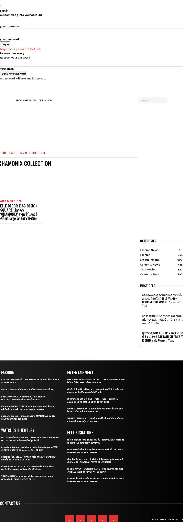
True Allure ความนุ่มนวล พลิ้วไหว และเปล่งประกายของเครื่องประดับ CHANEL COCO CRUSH (29, 463)
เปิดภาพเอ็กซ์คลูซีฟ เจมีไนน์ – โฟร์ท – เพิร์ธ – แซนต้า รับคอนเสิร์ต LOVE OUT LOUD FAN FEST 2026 (94, 386)
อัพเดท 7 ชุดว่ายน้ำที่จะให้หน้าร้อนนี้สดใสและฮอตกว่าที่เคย (29, 375)
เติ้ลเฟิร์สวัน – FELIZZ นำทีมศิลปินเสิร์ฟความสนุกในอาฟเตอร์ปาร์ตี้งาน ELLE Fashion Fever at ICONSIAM (94, 446)
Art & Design (10, 201)
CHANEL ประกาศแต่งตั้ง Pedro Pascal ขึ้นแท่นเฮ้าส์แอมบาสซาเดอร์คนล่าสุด (28, 367)
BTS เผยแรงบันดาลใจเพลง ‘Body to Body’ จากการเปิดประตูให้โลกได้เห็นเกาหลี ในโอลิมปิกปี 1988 (96, 367)
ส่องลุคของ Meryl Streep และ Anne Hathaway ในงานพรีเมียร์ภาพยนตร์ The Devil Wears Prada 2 (28, 394)
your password (9, 39)
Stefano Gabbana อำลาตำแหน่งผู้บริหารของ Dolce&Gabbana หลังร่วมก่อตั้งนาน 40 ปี (25, 384)
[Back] (0, 6)
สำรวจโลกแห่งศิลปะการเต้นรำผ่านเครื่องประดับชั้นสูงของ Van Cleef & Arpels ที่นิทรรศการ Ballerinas (29, 434)
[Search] (163, 100)
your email (7, 69)
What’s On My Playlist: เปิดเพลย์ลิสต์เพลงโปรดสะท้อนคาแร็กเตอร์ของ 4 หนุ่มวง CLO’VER (93, 406)
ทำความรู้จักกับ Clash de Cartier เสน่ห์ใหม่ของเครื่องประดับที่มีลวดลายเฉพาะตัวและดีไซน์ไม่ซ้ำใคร (29, 453)
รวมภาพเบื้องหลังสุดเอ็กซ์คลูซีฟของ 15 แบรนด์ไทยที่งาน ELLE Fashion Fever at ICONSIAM (94, 466)
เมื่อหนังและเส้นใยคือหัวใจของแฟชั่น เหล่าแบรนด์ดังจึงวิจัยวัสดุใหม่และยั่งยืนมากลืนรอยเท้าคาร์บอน (96, 427)
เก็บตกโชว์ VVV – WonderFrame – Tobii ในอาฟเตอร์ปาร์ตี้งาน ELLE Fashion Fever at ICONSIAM (95, 456)
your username (10, 26)
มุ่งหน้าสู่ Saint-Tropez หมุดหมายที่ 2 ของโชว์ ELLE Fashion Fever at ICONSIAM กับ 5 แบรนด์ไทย (162, 324)
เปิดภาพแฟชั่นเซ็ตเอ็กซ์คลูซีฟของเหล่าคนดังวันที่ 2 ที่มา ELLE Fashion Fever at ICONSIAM (94, 437)
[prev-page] (140, 332)
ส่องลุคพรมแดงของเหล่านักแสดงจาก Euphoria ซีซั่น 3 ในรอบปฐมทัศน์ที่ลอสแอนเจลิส (29, 403)
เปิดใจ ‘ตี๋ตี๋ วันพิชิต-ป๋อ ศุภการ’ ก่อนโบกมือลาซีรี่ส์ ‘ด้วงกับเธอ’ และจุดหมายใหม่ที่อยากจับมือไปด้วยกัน (95, 377)
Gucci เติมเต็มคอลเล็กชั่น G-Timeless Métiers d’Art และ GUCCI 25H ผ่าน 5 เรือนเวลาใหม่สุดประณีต (28, 425)
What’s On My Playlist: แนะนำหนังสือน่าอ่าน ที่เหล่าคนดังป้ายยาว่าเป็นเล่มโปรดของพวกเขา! (95, 396)
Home (3, 153)
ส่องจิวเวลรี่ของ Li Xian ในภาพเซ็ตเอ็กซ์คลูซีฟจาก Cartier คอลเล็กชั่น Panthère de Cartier (26, 444)
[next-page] (141, 332)
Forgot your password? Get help (20, 49)
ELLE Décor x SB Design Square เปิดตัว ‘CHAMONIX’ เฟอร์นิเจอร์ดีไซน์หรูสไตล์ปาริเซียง (20, 211)
